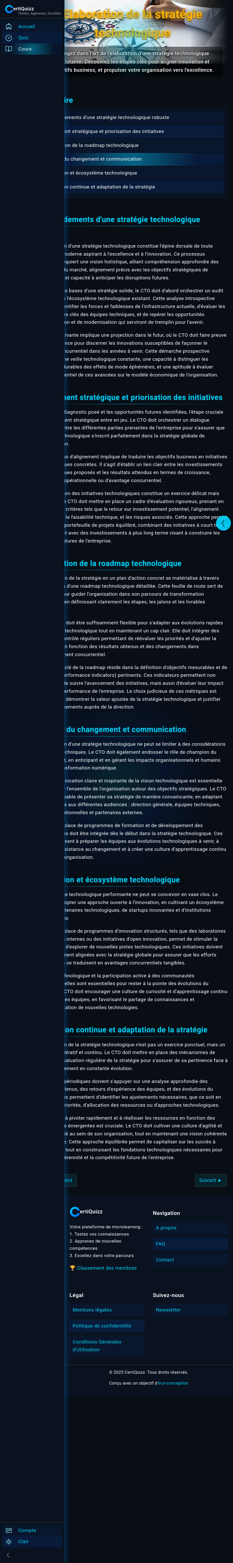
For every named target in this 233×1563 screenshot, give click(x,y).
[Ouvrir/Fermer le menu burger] (19, 9)
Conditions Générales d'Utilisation (97, 1513)
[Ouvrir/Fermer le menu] (32, 1555)
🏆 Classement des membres (103, 1435)
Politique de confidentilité (102, 1493)
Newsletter (168, 1477)
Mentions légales (92, 1477)
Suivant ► (210, 1347)
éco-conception (173, 1550)
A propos (166, 1395)
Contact (165, 1427)
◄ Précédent (90, 1347)
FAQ (160, 1410)
